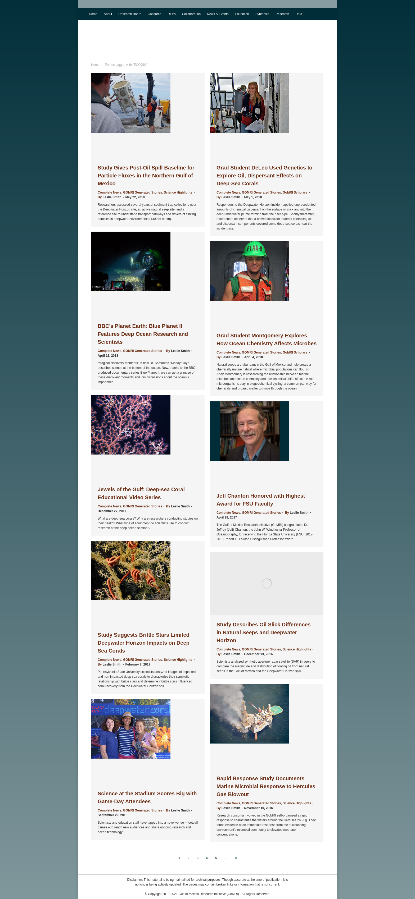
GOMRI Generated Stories (142, 192)
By (109, 197)
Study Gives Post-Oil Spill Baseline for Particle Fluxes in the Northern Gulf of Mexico (146, 175)
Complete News (109, 192)
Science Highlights (178, 192)
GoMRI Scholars (295, 192)
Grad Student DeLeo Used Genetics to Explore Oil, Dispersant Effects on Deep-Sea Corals (264, 175)
